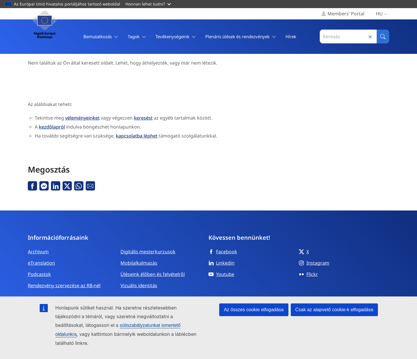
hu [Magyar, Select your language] (382, 13)
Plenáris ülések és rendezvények (240, 36)
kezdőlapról (52, 127)
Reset (370, 36)
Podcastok (39, 274)
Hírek (291, 36)
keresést (143, 118)
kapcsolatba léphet (137, 136)
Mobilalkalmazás (138, 263)
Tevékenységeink (176, 36)
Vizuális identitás (138, 285)
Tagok (137, 36)
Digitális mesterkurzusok (147, 251)
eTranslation (41, 263)
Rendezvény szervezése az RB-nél (64, 285)
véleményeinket (82, 118)
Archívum (38, 251)
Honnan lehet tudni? (148, 4)
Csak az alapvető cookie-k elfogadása (334, 309)
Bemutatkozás (100, 36)
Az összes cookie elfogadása (254, 309)
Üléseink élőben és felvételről (152, 274)
